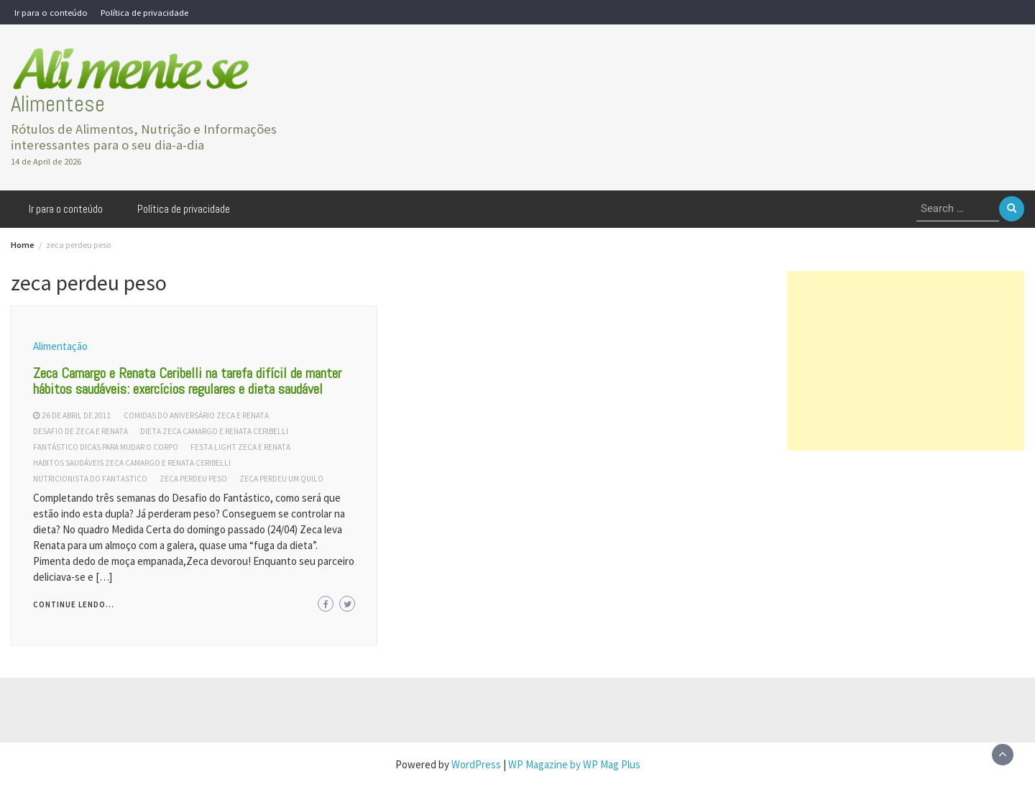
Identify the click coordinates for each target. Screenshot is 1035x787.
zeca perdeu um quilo (281, 479)
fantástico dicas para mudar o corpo (105, 447)
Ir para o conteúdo (51, 12)
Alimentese (58, 104)
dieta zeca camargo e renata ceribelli (214, 431)
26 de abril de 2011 (76, 415)
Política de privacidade (144, 12)
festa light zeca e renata (240, 447)
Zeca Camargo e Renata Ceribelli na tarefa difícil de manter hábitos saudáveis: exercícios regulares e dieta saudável (187, 381)
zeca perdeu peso (193, 479)
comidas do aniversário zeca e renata (196, 415)
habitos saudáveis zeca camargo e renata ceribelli (132, 463)
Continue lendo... (73, 604)
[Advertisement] (905, 361)
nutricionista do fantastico (90, 479)
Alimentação (60, 346)
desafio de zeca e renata (80, 431)
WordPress (476, 764)
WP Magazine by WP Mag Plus (574, 764)
